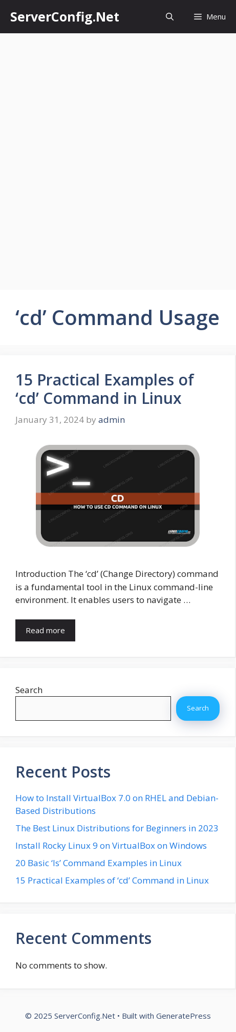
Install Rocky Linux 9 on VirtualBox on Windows (111, 845)
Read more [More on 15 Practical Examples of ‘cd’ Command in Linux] (45, 630)
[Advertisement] (118, 156)
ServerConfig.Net (64, 16)
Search (28, 690)
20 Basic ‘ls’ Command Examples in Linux (98, 863)
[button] (170, 16)
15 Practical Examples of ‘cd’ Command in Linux (104, 388)
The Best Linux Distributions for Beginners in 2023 (117, 828)
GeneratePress (183, 1015)
